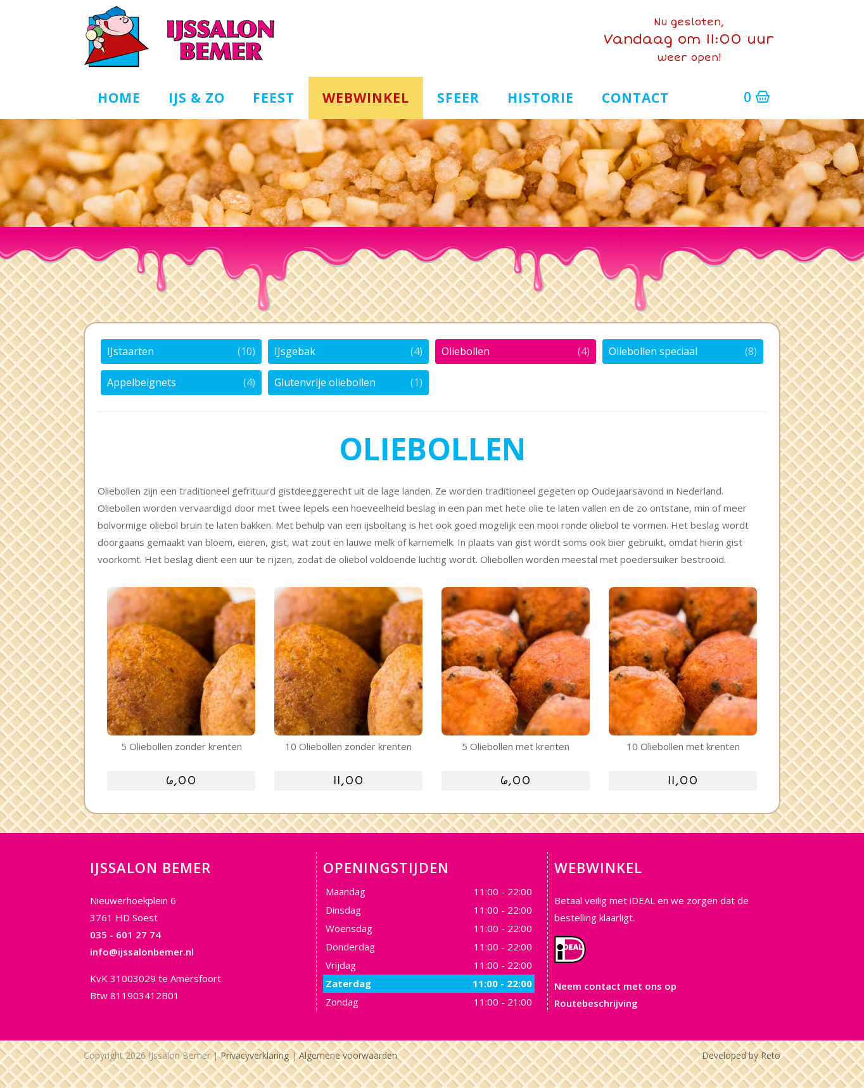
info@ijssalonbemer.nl (142, 950)
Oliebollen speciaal (653, 350)
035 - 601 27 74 (125, 933)
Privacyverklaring (254, 1054)
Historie (540, 96)
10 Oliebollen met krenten (683, 745)
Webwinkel (365, 96)
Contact (635, 96)
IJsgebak (294, 350)
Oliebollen (466, 350)
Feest (274, 96)
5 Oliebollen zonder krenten (181, 745)
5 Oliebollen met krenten (515, 745)
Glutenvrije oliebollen (325, 381)
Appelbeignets (141, 381)
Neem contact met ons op (615, 984)
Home (119, 96)
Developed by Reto (741, 1054)
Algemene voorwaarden (348, 1054)
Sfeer (458, 96)
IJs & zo (196, 96)
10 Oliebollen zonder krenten (348, 745)
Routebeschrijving (596, 1001)
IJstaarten (130, 350)
